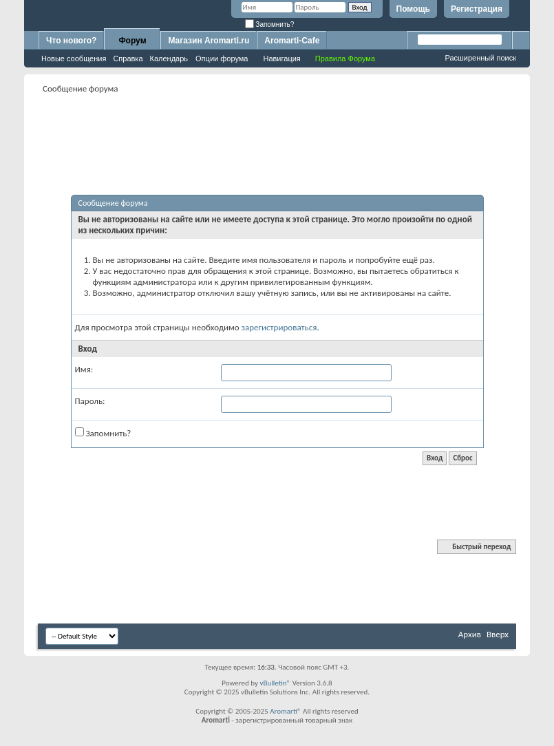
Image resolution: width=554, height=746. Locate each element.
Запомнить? (270, 24)
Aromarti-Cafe (291, 40)
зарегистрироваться (279, 327)
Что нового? (71, 40)
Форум (132, 40)
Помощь (413, 9)
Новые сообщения (73, 58)
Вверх (498, 634)
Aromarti (283, 711)
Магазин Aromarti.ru (208, 40)
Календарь (169, 58)
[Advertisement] (288, 128)
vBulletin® (274, 683)
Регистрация (476, 9)
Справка (127, 58)
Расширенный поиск (480, 58)
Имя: (84, 369)
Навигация (281, 58)
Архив (469, 634)
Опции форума (221, 58)
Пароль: (90, 401)
